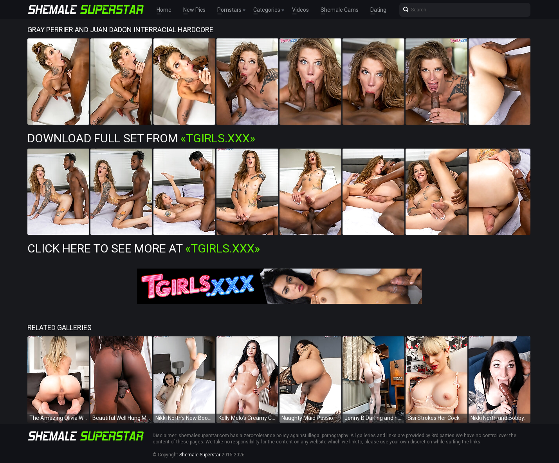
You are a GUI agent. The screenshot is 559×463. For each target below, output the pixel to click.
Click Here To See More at (143, 248)
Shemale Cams (340, 10)
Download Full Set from (141, 138)
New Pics (194, 10)
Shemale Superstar (199, 455)
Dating (378, 10)
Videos (300, 10)
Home (164, 10)
